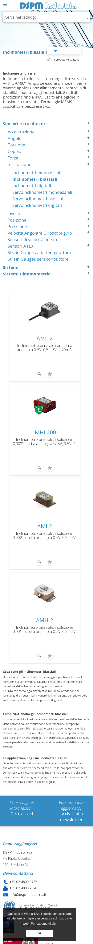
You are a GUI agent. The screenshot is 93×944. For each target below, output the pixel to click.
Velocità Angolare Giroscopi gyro (40, 233)
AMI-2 (44, 526)
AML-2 (45, 338)
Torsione (16, 145)
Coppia (14, 151)
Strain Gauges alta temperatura (39, 252)
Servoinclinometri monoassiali (42, 192)
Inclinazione (19, 164)
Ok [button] (39, 933)
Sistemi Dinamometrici (27, 274)
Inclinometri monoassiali (36, 172)
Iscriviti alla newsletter (71, 816)
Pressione (17, 226)
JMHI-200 (44, 432)
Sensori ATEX (21, 246)
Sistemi (10, 267)
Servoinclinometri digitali (37, 205)
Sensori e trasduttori (25, 123)
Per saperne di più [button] (43, 923)
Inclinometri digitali (31, 185)
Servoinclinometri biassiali (38, 198)
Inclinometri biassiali (34, 179)
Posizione (17, 220)
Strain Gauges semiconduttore (38, 259)
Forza (13, 158)
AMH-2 (44, 620)
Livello (14, 213)
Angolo (15, 138)
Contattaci (22, 813)
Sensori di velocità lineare (33, 239)
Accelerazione (21, 132)
